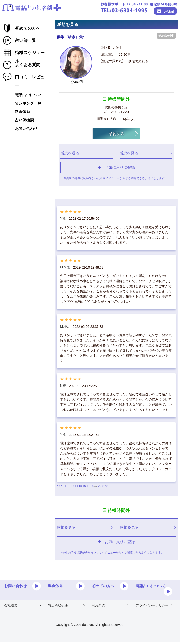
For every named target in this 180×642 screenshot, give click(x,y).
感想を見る (146, 153)
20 (99, 486)
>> (106, 486)
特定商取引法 (66, 605)
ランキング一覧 (28, 103)
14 (76, 486)
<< (58, 486)
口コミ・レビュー (30, 78)
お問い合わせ (26, 129)
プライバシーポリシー (154, 605)
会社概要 (22, 605)
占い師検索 (24, 120)
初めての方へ (27, 28)
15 (80, 486)
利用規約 (110, 605)
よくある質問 (27, 64)
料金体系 (22, 112)
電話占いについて (28, 96)
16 (84, 486)
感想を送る (86, 153)
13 (72, 486)
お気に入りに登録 (116, 167)
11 (64, 486)
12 (68, 486)
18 (92, 486)
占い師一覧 (25, 40)
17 (88, 486)
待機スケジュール (30, 53)
